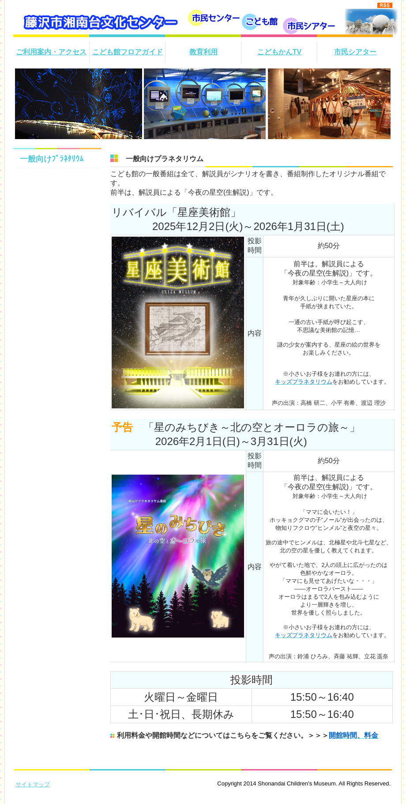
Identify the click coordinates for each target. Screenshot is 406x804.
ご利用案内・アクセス (51, 52)
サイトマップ (32, 784)
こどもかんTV (279, 52)
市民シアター (355, 52)
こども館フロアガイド (127, 52)
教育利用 (203, 52)
